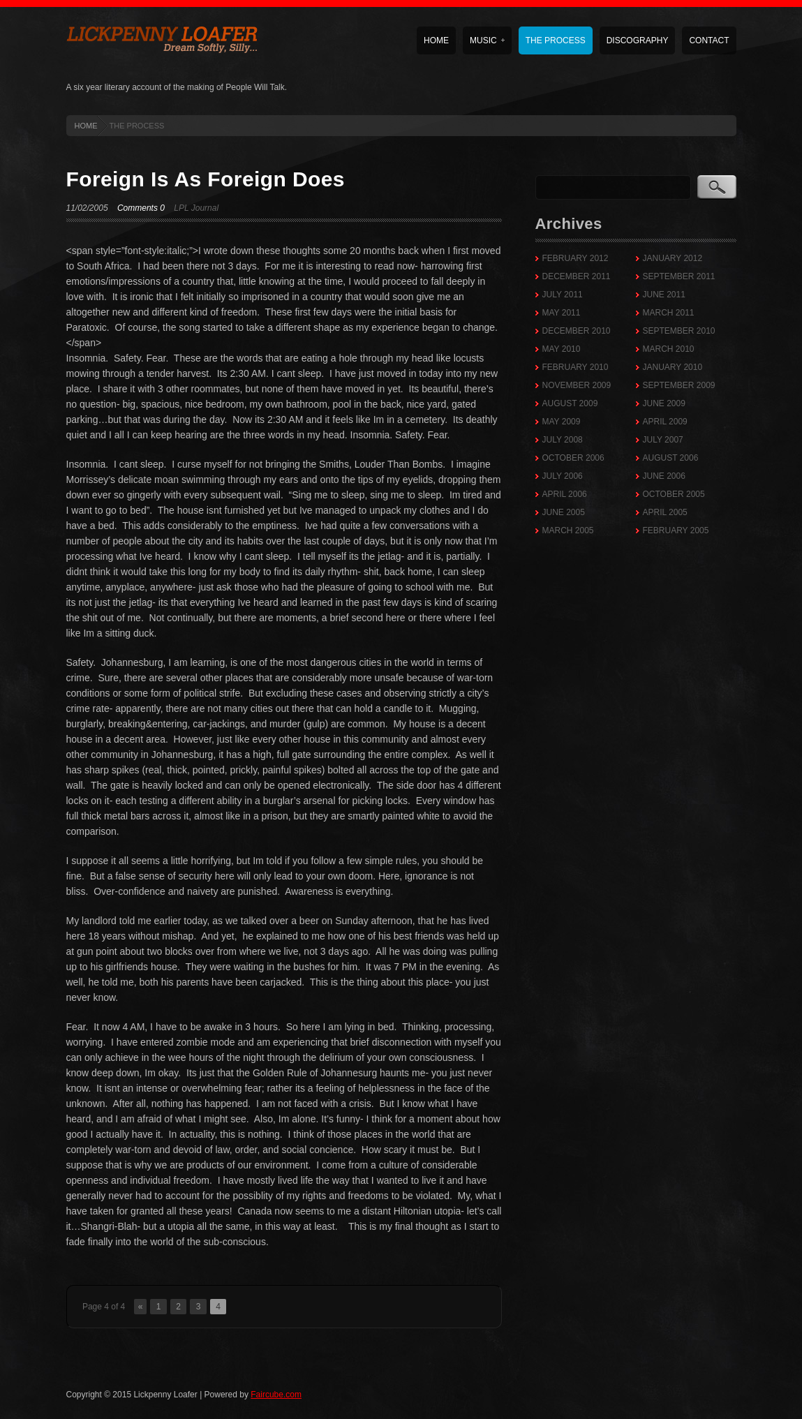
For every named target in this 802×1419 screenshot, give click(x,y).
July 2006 (562, 476)
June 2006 (664, 476)
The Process (556, 40)
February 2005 (676, 530)
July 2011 (562, 294)
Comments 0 (141, 208)
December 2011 (576, 276)
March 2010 (669, 349)
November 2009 (576, 385)
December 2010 (576, 331)
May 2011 (561, 313)
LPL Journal (196, 208)
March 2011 (669, 313)
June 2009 (664, 403)
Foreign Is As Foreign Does (205, 179)
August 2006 (671, 458)
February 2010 (575, 367)
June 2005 (563, 512)
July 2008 (562, 440)
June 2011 (664, 294)
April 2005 (665, 512)
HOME (86, 125)
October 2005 (674, 494)
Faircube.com (276, 1394)
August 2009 (570, 403)
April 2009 (665, 421)
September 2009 (679, 385)
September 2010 (679, 331)
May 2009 (561, 421)
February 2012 (575, 258)
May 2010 (561, 349)
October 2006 (573, 458)
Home (436, 40)
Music (487, 40)
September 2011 (679, 276)
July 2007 (663, 440)
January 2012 (673, 258)
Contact (709, 40)
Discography (638, 40)
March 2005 (568, 530)
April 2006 (564, 494)
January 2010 (673, 367)
